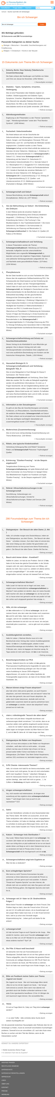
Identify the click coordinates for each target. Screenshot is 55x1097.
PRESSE (4, 1091)
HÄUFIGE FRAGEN (8, 1062)
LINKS (4, 1080)
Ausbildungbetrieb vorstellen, (19, 635)
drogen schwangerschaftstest (19, 790)
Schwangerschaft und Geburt (18, 192)
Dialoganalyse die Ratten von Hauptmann (24, 740)
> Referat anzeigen (45, 110)
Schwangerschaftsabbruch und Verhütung (24, 242)
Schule (4, 12)
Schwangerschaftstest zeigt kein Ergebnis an (25, 860)
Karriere (28, 8)
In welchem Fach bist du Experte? (15, 1053)
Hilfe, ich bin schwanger (16, 607)
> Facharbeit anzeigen (44, 187)
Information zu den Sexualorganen (21, 405)
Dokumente (8, 36)
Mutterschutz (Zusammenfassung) (20, 430)
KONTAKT (5, 1087)
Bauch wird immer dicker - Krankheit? (22, 557)
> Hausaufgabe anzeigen (43, 82)
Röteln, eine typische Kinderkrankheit (22, 444)
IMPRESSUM (6, 1077)
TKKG (8, 1004)
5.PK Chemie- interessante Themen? (21, 765)
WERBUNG (5, 1094)
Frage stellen (18, 8)
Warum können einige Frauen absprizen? (23, 688)
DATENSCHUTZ (7, 1069)
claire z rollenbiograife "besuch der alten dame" (26, 715)
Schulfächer (5, 8)
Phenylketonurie (13, 272)
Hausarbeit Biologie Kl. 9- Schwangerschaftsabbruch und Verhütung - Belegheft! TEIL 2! (25, 366)
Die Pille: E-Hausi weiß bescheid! (20, 949)
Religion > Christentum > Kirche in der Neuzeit (20, 51)
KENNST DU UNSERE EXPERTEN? (15, 1043)
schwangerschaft (13, 929)
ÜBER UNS (5, 1084)
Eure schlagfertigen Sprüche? (19, 871)
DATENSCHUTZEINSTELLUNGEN (13, 1073)
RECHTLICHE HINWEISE (10, 1066)
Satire (8, 810)
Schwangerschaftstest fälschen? (20, 582)
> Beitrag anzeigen (45, 552)
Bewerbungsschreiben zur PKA (19, 660)
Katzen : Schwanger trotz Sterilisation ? (23, 835)
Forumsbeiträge (26, 36)
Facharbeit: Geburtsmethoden (19, 131)
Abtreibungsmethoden (15, 115)
